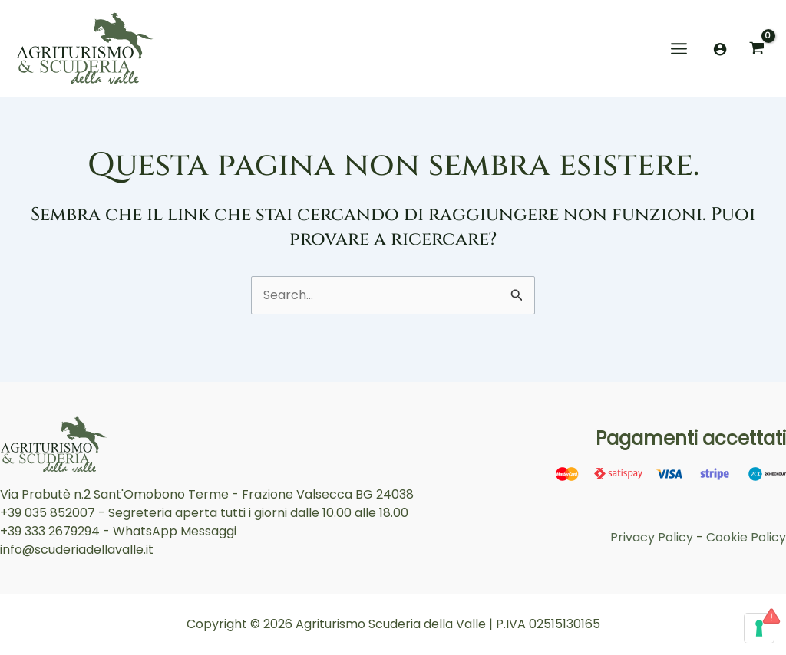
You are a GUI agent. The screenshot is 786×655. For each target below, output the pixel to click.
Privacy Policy (651, 537)
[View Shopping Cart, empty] (756, 48)
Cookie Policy (746, 537)
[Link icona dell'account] (720, 49)
